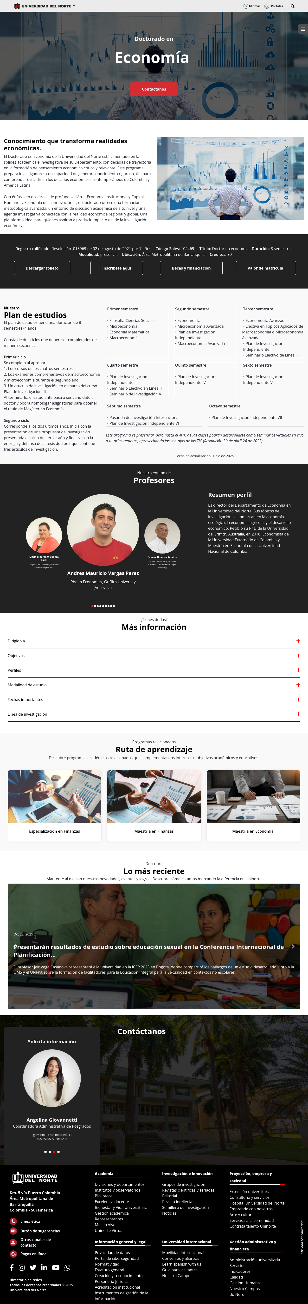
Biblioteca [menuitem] (103, 1196)
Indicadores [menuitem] (240, 1271)
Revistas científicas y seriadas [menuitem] (188, 1190)
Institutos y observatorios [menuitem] (117, 1190)
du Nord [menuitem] (237, 1294)
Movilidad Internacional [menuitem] (183, 1252)
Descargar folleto (42, 268)
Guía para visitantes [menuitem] (180, 1270)
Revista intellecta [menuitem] (177, 1201)
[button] (293, 6)
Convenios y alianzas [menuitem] (180, 1258)
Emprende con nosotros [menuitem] (251, 1209)
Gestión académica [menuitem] (112, 1213)
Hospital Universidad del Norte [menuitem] (257, 1203)
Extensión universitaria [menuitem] (250, 1191)
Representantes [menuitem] (109, 1219)
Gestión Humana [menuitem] (245, 1283)
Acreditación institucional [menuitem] (117, 1287)
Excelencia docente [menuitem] (112, 1201)
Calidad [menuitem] (236, 1277)
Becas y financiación (191, 268)
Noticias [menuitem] (169, 1213)
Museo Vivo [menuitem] (105, 1224)
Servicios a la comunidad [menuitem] (252, 1220)
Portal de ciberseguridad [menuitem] (117, 1258)
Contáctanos (154, 89)
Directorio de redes (26, 1280)
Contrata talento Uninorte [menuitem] (253, 1226)
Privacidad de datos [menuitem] (112, 1252)
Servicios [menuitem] (237, 1265)
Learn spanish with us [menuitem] (181, 1264)
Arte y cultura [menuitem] (242, 1214)
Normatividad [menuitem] (107, 1264)
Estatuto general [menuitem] (109, 1270)
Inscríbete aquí (116, 268)
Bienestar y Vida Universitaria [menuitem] (121, 1207)
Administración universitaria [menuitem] (255, 1259)
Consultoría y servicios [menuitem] (250, 1197)
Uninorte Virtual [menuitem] (109, 1230)
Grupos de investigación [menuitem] (183, 1184)
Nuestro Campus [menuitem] (177, 1275)
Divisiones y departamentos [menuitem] (120, 1184)
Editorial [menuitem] (169, 1196)
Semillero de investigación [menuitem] (185, 1207)
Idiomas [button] (252, 6)
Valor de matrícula (266, 268)
